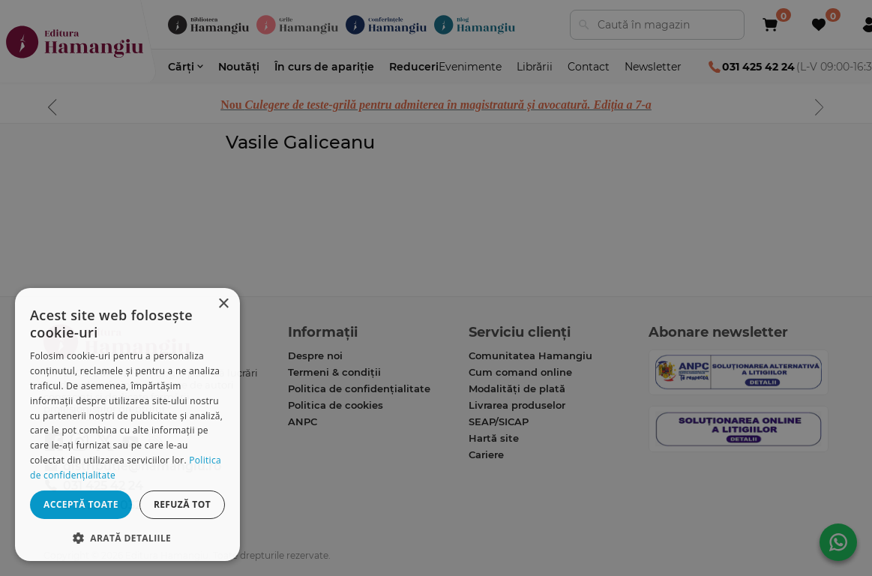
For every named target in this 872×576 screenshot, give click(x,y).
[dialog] (127, 424)
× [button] (223, 304)
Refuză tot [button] (182, 504)
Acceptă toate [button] (80, 504)
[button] (127, 537)
